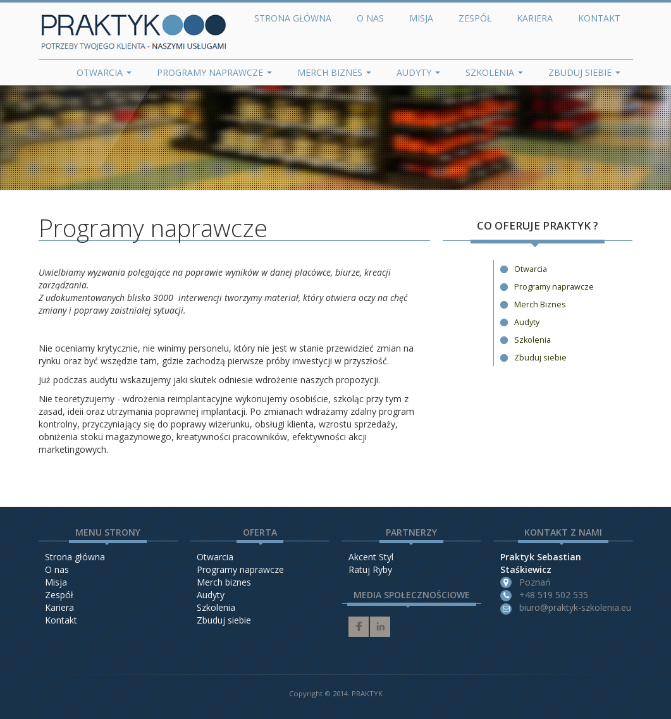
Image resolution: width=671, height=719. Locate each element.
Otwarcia (104, 72)
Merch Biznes (334, 72)
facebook (358, 627)
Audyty (418, 72)
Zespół (475, 18)
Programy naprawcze (214, 72)
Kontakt (599, 18)
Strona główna (292, 18)
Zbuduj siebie (584, 72)
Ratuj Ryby (370, 569)
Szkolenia (494, 72)
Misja (421, 18)
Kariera (535, 18)
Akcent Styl (370, 557)
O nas (370, 18)
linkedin (380, 627)
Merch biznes (224, 582)
